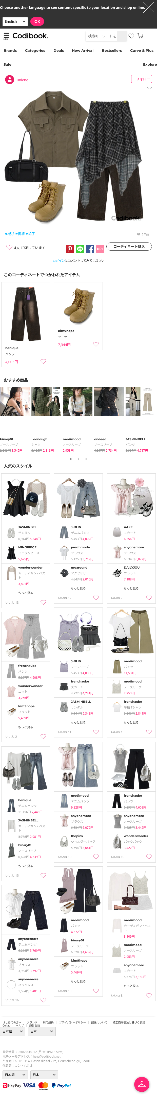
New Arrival (82, 50)
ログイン (59, 260)
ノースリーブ (9, 445)
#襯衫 (9, 233)
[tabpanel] (15, 419)
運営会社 (34, 1025)
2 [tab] (78, 458)
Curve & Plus (141, 50)
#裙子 (30, 233)
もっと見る (25, 593)
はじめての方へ (12, 1022)
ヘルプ (20, 1025)
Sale (7, 64)
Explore (150, 64)
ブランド (32, 1022)
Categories (35, 50)
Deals (58, 50)
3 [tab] (86, 458)
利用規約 (48, 1022)
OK (37, 21)
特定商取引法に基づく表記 (129, 1022)
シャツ (36, 445)
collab (6, 1025)
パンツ (130, 445)
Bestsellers (112, 50)
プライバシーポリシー (72, 1022)
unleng (22, 80)
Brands (10, 50)
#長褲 (20, 233)
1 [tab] (70, 458)
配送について (99, 1022)
